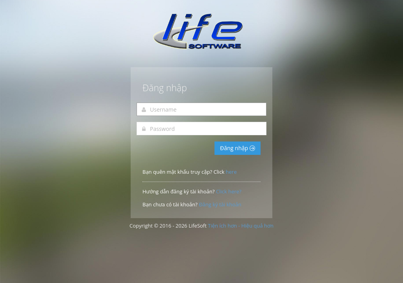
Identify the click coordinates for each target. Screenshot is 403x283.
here (231, 171)
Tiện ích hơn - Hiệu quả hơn (241, 225)
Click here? (229, 191)
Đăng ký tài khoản (220, 204)
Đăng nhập (237, 148)
